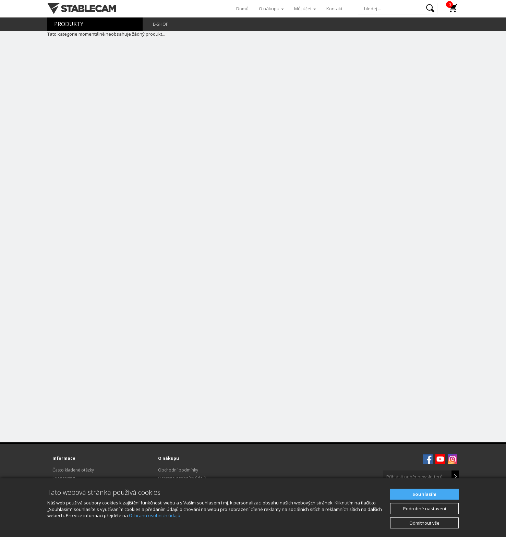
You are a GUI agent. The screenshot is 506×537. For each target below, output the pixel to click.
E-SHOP (161, 24)
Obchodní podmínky (178, 470)
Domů (242, 8)
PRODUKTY (68, 24)
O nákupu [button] (271, 8)
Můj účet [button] (305, 8)
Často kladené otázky (73, 470)
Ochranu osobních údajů (154, 515)
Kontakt (334, 8)
